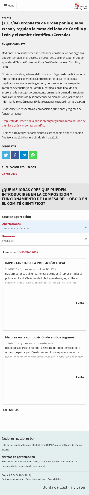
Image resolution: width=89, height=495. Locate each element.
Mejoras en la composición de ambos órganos (40, 337)
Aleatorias (10, 252)
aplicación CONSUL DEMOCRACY (37, 445)
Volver (7, 18)
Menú (9, 6)
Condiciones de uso (36, 479)
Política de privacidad (13, 479)
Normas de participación (18, 457)
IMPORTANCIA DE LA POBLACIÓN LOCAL (35, 263)
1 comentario (30, 269)
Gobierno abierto (18, 438)
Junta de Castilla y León (64, 487)
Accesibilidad (54, 479)
